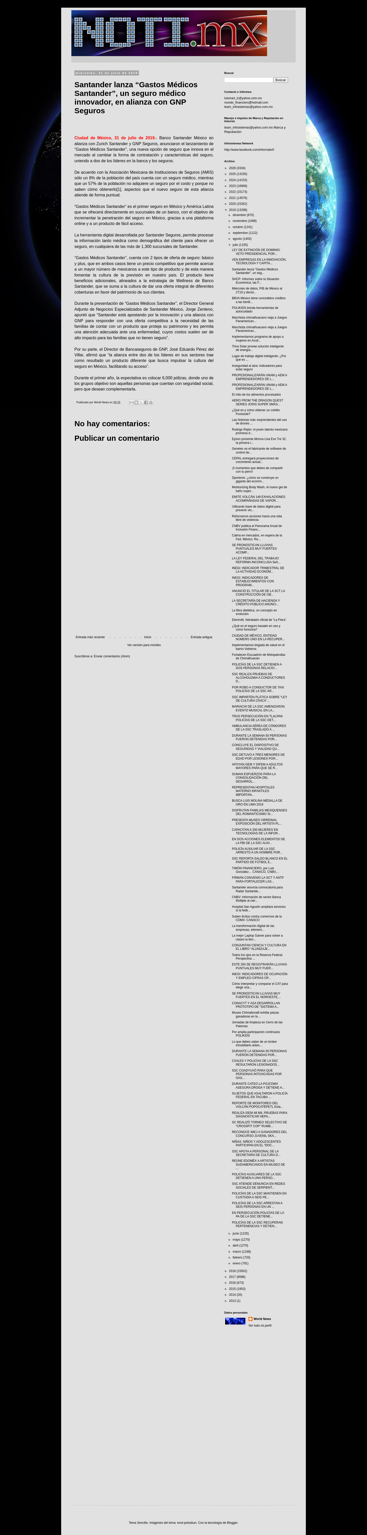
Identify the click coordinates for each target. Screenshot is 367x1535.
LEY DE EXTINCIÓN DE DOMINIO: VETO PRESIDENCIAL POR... (256, 251)
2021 (233, 198)
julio (236, 245)
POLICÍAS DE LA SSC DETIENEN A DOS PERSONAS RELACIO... (257, 666)
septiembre (241, 233)
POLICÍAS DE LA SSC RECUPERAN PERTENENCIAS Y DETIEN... (257, 1224)
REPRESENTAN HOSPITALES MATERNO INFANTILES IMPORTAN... (253, 791)
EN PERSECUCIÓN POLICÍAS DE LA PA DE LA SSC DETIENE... (258, 1214)
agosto (238, 239)
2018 (233, 1271)
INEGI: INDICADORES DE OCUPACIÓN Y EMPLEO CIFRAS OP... (259, 975)
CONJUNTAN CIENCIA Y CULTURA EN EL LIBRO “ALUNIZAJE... (259, 947)
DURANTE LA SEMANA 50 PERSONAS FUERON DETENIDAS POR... (259, 737)
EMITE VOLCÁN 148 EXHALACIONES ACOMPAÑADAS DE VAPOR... (258, 498)
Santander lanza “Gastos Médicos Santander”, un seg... (255, 271)
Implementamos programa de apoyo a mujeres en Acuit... (258, 338)
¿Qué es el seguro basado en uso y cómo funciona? (256, 627)
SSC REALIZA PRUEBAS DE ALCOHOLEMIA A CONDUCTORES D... (258, 677)
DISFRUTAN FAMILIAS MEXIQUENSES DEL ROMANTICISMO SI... (259, 812)
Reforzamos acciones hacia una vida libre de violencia (257, 518)
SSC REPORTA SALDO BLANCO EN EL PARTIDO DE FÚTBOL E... (260, 860)
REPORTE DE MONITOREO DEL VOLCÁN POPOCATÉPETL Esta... (257, 1105)
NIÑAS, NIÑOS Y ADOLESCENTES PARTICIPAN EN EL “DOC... (256, 1143)
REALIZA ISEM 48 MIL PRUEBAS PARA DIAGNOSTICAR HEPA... (259, 1114)
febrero (238, 1257)
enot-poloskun (186, 1523)
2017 (233, 1277)
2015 (233, 1289)
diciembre (240, 215)
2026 (233, 168)
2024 (233, 180)
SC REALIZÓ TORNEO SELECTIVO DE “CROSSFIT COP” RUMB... (259, 1124)
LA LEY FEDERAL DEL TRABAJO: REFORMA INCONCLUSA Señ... (256, 560)
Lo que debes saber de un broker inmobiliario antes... (254, 1043)
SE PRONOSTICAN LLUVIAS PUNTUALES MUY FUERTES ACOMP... (254, 548)
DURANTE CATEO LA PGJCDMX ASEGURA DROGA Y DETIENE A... (258, 1085)
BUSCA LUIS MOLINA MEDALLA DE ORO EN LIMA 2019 (257, 802)
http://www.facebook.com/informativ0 (249, 150)
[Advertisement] (144, 593)
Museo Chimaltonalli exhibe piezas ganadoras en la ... (255, 1014)
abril (236, 1245)
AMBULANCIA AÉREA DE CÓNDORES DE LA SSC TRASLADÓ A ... (259, 727)
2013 (233, 1301)
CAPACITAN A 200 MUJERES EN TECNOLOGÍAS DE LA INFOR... (256, 831)
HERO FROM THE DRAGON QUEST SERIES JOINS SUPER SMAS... (257, 402)
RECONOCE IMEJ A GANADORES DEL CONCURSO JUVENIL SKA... (259, 1133)
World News (262, 1319)
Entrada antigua (201, 637)
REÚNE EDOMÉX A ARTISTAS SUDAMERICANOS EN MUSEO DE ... (258, 1164)
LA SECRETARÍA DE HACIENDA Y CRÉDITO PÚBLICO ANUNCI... (256, 602)
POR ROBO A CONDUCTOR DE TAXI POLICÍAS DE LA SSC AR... (258, 689)
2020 (233, 204)
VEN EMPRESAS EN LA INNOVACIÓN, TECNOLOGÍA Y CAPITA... (259, 261)
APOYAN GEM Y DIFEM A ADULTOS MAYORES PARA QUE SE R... (257, 766)
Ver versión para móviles (144, 645)
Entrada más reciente (90, 637)
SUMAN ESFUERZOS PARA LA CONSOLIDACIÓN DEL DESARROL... (254, 777)
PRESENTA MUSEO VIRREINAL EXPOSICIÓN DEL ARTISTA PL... (257, 821)
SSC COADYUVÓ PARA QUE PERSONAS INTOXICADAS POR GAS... (257, 1074)
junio (236, 1233)
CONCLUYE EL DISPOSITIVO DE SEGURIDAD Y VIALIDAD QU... (256, 746)
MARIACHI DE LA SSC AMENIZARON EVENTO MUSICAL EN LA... (258, 708)
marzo (237, 1251)
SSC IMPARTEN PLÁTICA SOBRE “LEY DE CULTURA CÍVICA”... (259, 698)
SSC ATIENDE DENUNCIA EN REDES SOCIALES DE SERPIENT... (258, 1185)
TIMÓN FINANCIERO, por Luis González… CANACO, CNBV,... (255, 870)
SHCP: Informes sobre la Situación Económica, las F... (255, 280)
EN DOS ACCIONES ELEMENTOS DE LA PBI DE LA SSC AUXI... (258, 841)
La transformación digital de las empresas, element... (253, 927)
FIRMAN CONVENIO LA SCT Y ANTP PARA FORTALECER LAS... (258, 879)
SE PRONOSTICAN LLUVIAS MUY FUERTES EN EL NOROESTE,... (256, 995)
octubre (238, 227)
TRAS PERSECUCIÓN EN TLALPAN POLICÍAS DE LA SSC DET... (257, 718)
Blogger (232, 1523)
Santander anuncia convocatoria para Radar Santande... (257, 889)
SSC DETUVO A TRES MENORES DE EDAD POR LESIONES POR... (258, 756)
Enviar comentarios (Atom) (112, 656)
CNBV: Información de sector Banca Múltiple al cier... (256, 898)
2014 (233, 1295)
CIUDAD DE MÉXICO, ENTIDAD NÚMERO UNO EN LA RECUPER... (258, 637)
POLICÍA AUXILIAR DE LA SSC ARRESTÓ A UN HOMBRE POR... (257, 850)
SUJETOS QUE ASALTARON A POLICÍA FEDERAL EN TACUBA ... (259, 1095)
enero (237, 1263)
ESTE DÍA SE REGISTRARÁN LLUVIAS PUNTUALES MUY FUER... (259, 966)
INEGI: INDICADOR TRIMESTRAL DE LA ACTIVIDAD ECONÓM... (258, 569)
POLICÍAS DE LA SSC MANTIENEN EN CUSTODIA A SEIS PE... (259, 1195)
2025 (233, 174)
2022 (233, 192)
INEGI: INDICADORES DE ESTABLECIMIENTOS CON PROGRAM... (253, 581)
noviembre (240, 221)
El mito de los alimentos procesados (256, 394)
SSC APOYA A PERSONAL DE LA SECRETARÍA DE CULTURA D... (256, 1153)
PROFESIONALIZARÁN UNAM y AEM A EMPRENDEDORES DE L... (259, 377)
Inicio (147, 637)
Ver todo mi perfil (259, 1325)
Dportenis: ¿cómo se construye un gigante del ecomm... (255, 479)
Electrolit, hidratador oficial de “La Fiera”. (259, 620)
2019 (233, 210)
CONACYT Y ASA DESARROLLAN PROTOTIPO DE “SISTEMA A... (256, 1005)
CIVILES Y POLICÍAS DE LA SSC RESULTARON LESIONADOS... (256, 1062)
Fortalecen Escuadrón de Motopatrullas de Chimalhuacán (258, 656)
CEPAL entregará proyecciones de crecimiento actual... (255, 460)
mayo (237, 1239)
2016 (233, 1283)
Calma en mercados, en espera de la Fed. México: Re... (257, 537)
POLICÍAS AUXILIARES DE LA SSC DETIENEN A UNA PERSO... (256, 1176)
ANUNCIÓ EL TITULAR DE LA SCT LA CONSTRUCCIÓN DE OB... (258, 592)
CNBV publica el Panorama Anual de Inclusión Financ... (257, 527)
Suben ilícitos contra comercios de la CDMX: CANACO (257, 918)
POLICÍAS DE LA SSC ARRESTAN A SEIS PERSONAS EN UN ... (257, 1205)
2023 (233, 186)
